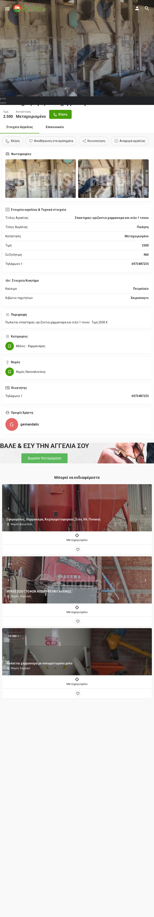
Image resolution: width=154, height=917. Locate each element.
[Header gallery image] (38, 48)
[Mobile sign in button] (137, 8)
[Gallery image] (40, 178)
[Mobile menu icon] (7, 8)
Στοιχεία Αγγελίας (19, 127)
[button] (44, 458)
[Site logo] (30, 8)
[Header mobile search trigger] (147, 8)
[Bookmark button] (77, 549)
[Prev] (8, 508)
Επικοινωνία (55, 127)
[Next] (145, 508)
